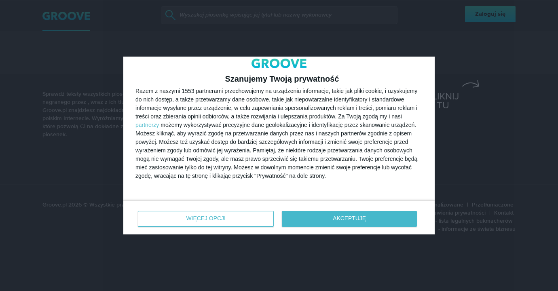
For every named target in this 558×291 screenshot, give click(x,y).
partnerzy (147, 125)
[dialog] (279, 145)
